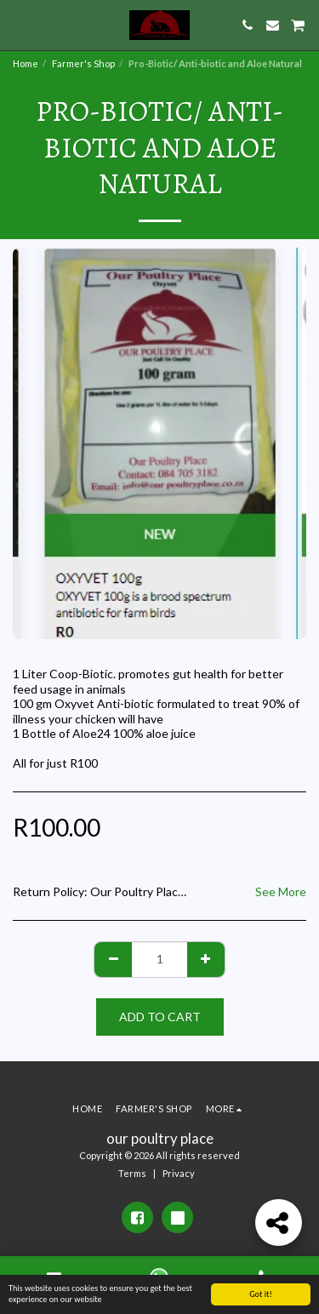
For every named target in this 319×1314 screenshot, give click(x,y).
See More (280, 891)
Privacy (178, 1173)
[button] (18, 25)
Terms (132, 1173)
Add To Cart (160, 1016)
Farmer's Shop (83, 63)
